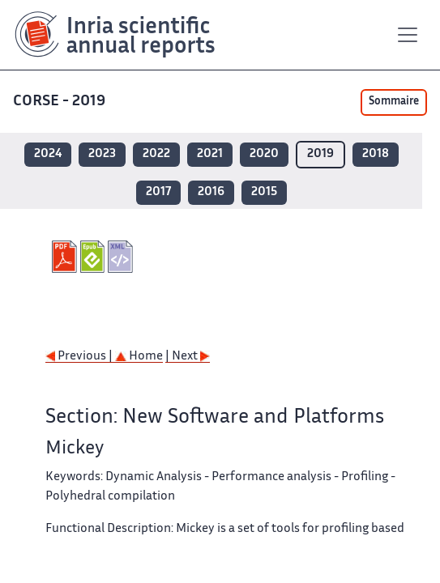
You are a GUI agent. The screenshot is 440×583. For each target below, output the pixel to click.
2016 (211, 192)
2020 (264, 154)
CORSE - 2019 (61, 102)
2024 (48, 154)
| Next (187, 356)
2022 (156, 154)
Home (139, 356)
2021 (210, 154)
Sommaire (394, 102)
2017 (158, 192)
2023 (102, 154)
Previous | (80, 356)
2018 (375, 154)
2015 (264, 192)
